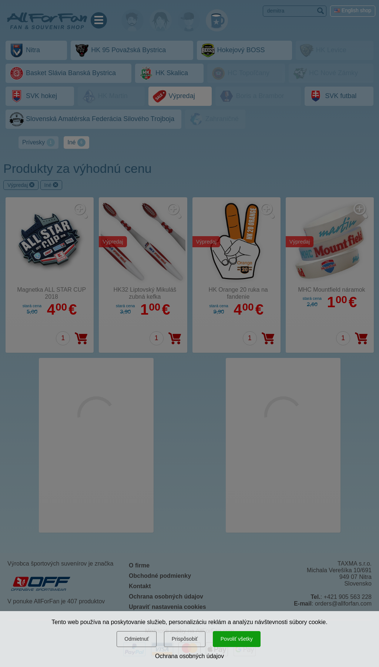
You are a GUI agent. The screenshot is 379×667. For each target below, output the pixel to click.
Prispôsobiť (185, 639)
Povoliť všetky (237, 639)
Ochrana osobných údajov (189, 656)
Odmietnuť (136, 639)
